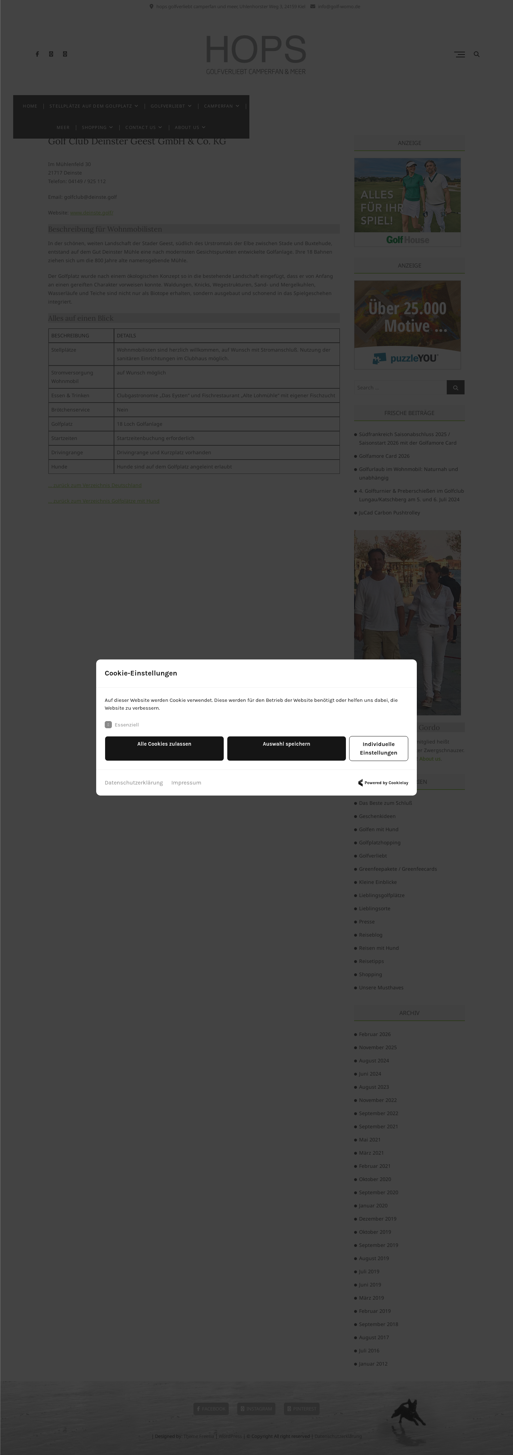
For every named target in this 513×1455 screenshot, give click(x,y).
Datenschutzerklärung (134, 779)
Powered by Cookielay (382, 779)
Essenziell (123, 729)
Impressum (186, 779)
